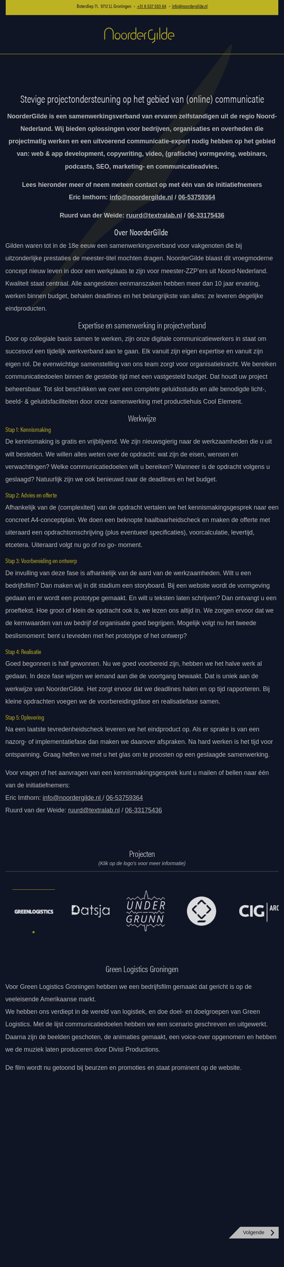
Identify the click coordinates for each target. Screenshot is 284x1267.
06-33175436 (143, 810)
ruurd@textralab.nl (154, 215)
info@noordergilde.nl (141, 197)
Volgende (253, 1232)
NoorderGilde (139, 35)
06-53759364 (124, 797)
